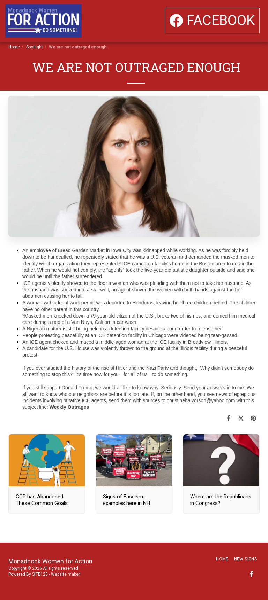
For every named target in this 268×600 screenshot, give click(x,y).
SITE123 (40, 574)
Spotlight (34, 47)
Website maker (65, 574)
